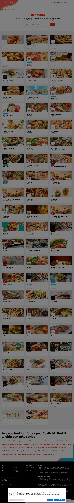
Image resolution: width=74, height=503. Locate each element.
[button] (64, 490)
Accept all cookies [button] (59, 499)
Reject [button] (50, 499)
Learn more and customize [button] (16, 499)
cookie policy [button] (38, 493)
